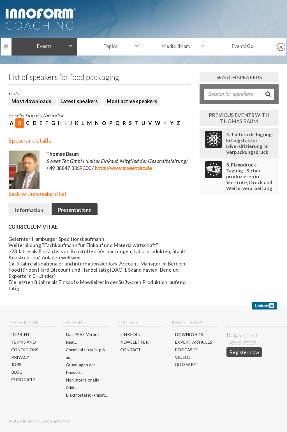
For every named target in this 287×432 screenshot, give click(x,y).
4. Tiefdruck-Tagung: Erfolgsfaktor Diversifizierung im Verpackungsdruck (249, 143)
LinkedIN (130, 334)
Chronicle (23, 380)
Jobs (16, 365)
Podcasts (186, 349)
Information (29, 210)
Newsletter (134, 342)
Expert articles (193, 342)
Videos (183, 357)
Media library (175, 46)
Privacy (20, 357)
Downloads (189, 334)
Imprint (20, 334)
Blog (17, 372)
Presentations (75, 210)
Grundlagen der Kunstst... (81, 368)
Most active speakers (132, 101)
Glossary (185, 365)
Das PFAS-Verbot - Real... (84, 338)
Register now (244, 352)
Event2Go (239, 46)
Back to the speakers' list (37, 194)
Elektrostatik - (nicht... (87, 395)
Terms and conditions (25, 346)
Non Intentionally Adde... (82, 384)
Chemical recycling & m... (85, 353)
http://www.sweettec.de (123, 168)
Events (47, 46)
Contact (130, 349)
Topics (112, 46)
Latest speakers (79, 101)
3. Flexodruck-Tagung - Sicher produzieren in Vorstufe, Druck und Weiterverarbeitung (249, 176)
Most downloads (31, 101)
